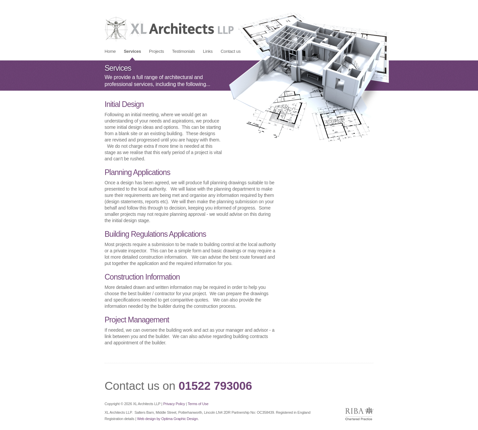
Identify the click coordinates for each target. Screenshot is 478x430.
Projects (156, 51)
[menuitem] (110, 51)
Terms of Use (198, 404)
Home (110, 51)
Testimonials (183, 51)
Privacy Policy (174, 404)
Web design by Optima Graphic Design (167, 419)
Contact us (231, 51)
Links (207, 51)
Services (132, 51)
